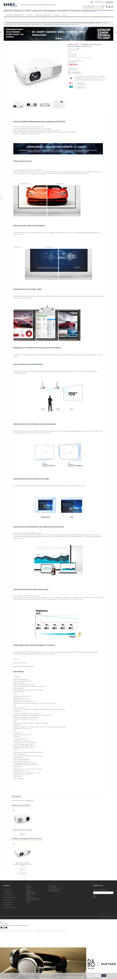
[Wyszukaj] (102, 6)
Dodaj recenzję (30, 797)
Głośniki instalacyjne (50, 11)
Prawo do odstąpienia (31, 894)
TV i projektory (75, 11)
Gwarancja (28, 892)
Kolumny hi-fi (37, 11)
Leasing (28, 897)
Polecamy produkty (21, 801)
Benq (75, 50)
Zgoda (103, 975)
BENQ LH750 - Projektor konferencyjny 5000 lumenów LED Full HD (22, 861)
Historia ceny (72, 52)
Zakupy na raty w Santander (33, 895)
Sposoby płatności (53, 887)
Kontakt (28, 885)
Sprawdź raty (80, 79)
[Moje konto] (109, 6)
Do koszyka (22, 869)
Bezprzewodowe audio (90, 11)
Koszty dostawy (52, 883)
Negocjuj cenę (73, 64)
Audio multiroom (63, 11)
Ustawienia (90, 975)
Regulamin (28, 883)
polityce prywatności (51, 976)
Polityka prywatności (31, 888)
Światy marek (8, 11)
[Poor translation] (5, 924)
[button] (0, 29)
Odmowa (97, 975)
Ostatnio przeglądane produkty (27, 835)
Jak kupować (29, 887)
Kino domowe (19, 11)
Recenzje (16, 792)
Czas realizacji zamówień (54, 885)
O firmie (28, 882)
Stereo (28, 11)
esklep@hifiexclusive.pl (9, 903)
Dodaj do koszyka (76, 68)
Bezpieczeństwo (30, 890)
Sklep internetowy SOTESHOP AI (106, 914)
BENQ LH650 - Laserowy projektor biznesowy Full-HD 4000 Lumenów (22, 826)
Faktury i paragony (53, 882)
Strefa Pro (109, 2)
